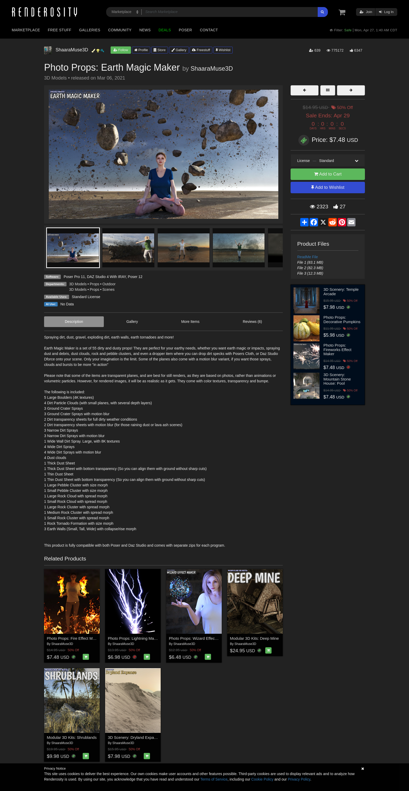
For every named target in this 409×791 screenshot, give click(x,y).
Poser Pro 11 (74, 277)
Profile (141, 50)
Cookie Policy (262, 779)
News (145, 30)
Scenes (108, 289)
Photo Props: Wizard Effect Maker (198, 638)
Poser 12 (135, 277)
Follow (120, 50)
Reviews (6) (252, 321)
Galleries (89, 30)
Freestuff (201, 50)
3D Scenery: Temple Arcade (341, 291)
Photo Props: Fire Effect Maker (73, 638)
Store (160, 50)
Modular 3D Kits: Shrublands (72, 737)
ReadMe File (307, 257)
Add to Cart (328, 174)
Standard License (86, 297)
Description (74, 321)
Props (94, 284)
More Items (190, 321)
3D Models (78, 284)
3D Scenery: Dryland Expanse (134, 737)
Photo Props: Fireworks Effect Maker (337, 349)
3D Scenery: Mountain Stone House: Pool (337, 378)
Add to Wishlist (327, 187)
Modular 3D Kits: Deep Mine (254, 638)
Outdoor (109, 284)
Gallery (179, 50)
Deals (165, 30)
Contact (209, 30)
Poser (185, 30)
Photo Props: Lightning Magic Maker (139, 638)
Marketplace (26, 30)
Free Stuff (59, 30)
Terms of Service (213, 779)
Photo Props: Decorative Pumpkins (341, 319)
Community (120, 30)
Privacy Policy (299, 779)
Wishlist (223, 50)
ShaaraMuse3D (211, 68)
